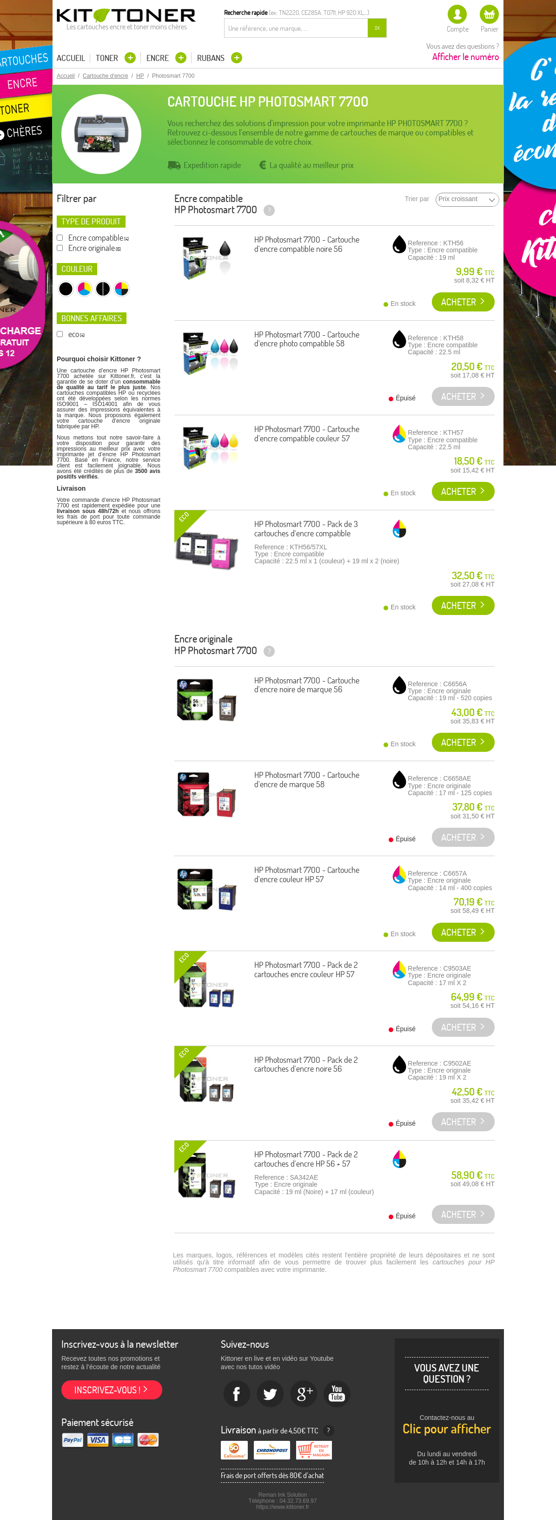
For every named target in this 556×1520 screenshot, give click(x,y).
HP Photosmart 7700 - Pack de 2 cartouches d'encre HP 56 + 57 (306, 1159)
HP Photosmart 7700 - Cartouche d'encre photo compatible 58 (306, 339)
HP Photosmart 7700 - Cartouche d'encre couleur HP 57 (306, 875)
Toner (108, 58)
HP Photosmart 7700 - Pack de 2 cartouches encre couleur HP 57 (306, 969)
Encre (158, 58)
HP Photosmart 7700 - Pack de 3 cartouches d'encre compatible (306, 529)
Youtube (337, 1394)
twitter (271, 1394)
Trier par (417, 199)
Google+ (304, 1394)
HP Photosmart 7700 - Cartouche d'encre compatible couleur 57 (306, 434)
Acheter (458, 302)
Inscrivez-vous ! (107, 1390)
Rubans (211, 58)
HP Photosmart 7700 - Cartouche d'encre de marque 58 (306, 780)
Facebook (237, 1394)
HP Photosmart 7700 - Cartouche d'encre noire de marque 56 (306, 685)
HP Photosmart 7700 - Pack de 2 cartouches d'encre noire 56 (306, 1064)
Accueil (71, 58)
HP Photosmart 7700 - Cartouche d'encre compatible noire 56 (306, 244)
